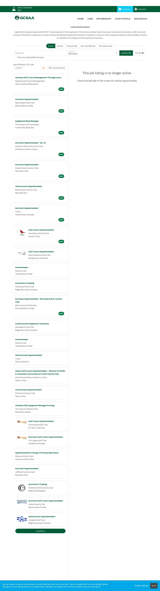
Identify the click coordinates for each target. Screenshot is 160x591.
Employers (140, 9)
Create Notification (57, 68)
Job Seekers (125, 9)
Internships (103, 18)
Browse (60, 46)
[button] (139, 53)
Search (51, 46)
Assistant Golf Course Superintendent (45, 437)
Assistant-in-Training (24, 283)
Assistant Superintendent (26, 99)
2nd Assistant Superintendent (28, 186)
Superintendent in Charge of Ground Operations (37, 452)
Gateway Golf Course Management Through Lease (38, 77)
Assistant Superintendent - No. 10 (30, 142)
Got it (154, 586)
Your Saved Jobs (105, 46)
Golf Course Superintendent (41, 230)
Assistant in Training (37, 484)
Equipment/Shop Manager (27, 121)
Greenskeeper (21, 267)
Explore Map (72, 46)
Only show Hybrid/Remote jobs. (30, 57)
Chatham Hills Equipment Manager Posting (34, 405)
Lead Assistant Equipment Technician (32, 323)
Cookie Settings (141, 586)
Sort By (18, 68)
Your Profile (123, 18)
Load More (40, 531)
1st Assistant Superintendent (28, 389)
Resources (140, 18)
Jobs (90, 18)
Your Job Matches (88, 46)
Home (80, 18)
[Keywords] (40, 53)
